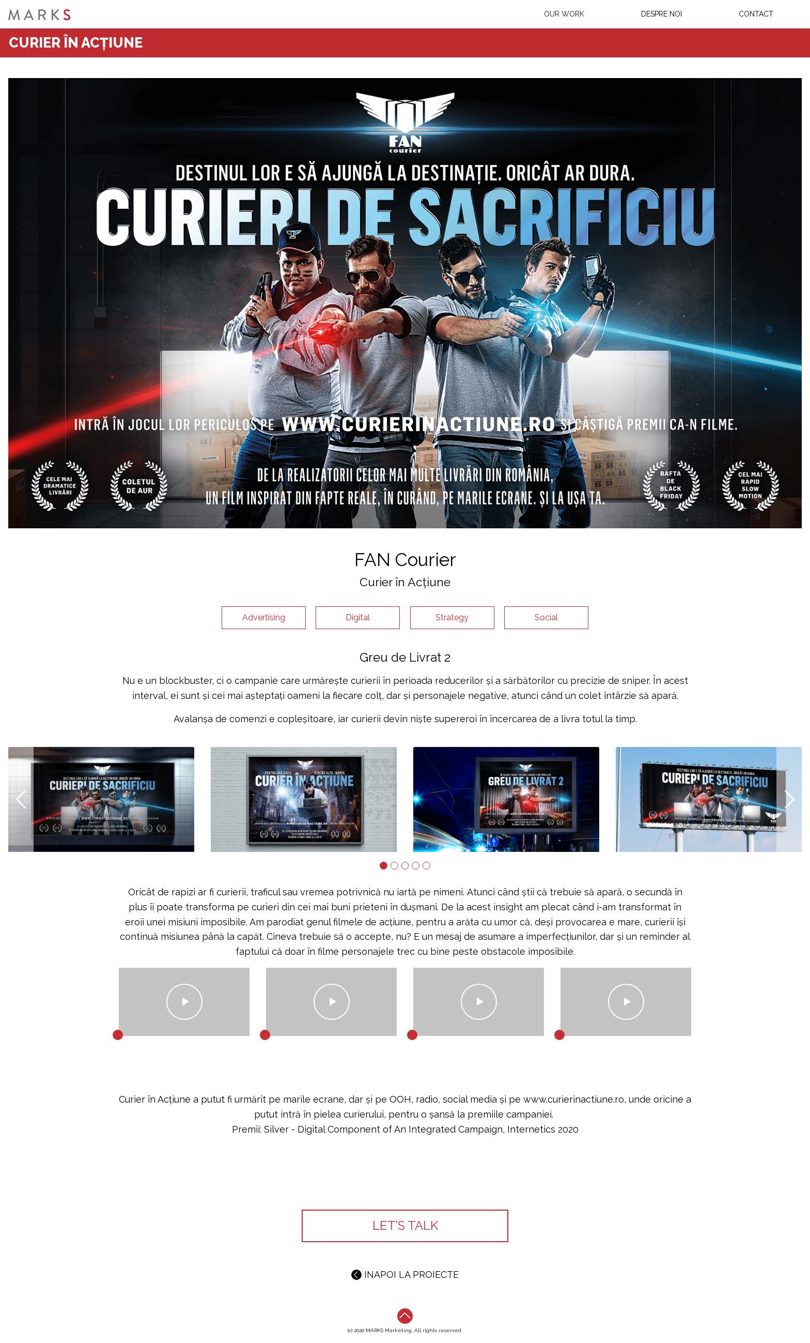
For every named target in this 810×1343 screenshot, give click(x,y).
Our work (564, 14)
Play (184, 1002)
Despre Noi (661, 14)
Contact (756, 14)
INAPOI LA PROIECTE (405, 1274)
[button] (21, 799)
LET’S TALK (405, 1225)
